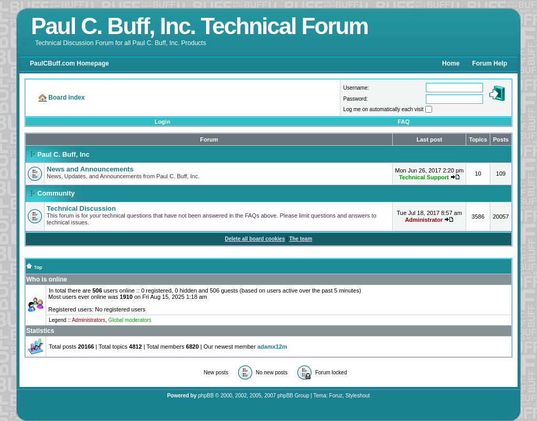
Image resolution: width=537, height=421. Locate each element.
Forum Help (489, 63)
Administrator (424, 220)
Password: (355, 99)
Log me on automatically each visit (383, 109)
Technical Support (424, 177)
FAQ (404, 121)
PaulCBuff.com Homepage (69, 63)
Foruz (336, 395)
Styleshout (358, 395)
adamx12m (272, 346)
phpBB (206, 395)
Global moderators (129, 320)
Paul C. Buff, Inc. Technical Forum (199, 26)
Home (450, 63)
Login (162, 121)
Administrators (88, 320)
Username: (356, 88)
